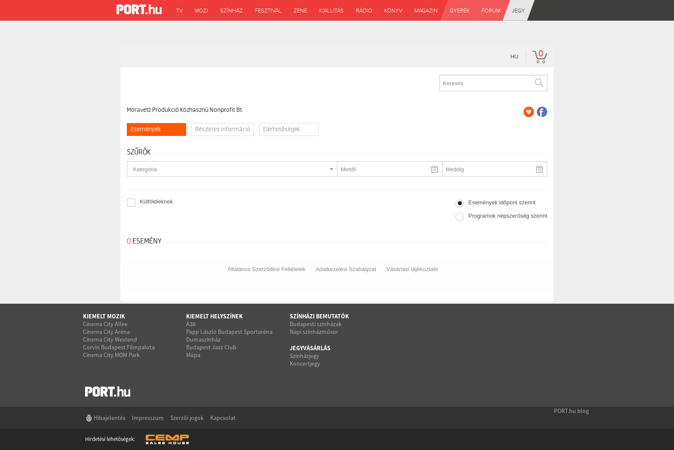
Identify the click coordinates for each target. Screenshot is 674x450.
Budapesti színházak (316, 324)
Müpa (193, 355)
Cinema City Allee (105, 324)
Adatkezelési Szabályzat (346, 269)
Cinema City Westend (110, 339)
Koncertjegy (305, 363)
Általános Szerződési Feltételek (266, 269)
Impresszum (148, 418)
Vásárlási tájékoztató (412, 269)
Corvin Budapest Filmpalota (119, 347)
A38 (191, 324)
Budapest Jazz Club (211, 347)
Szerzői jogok (187, 418)
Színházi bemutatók (319, 316)
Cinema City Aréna (106, 332)
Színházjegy (304, 356)
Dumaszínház (203, 339)
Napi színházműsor (314, 332)
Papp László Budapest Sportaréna (229, 332)
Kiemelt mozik (104, 316)
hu (514, 56)
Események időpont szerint (501, 202)
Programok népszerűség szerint (507, 216)
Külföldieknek (156, 201)
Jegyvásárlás (310, 348)
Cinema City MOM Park (111, 355)
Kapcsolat (223, 418)
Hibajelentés (110, 418)
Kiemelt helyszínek (214, 316)
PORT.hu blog (571, 411)
